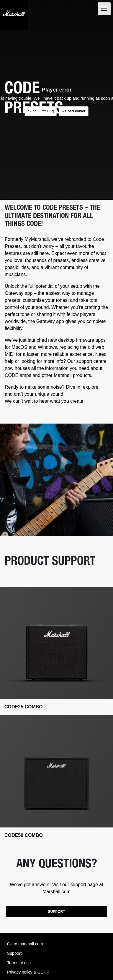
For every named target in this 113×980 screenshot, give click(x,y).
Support (14, 953)
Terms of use (19, 962)
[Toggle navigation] (104, 8)
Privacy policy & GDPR (28, 972)
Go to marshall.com (25, 944)
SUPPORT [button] (56, 912)
